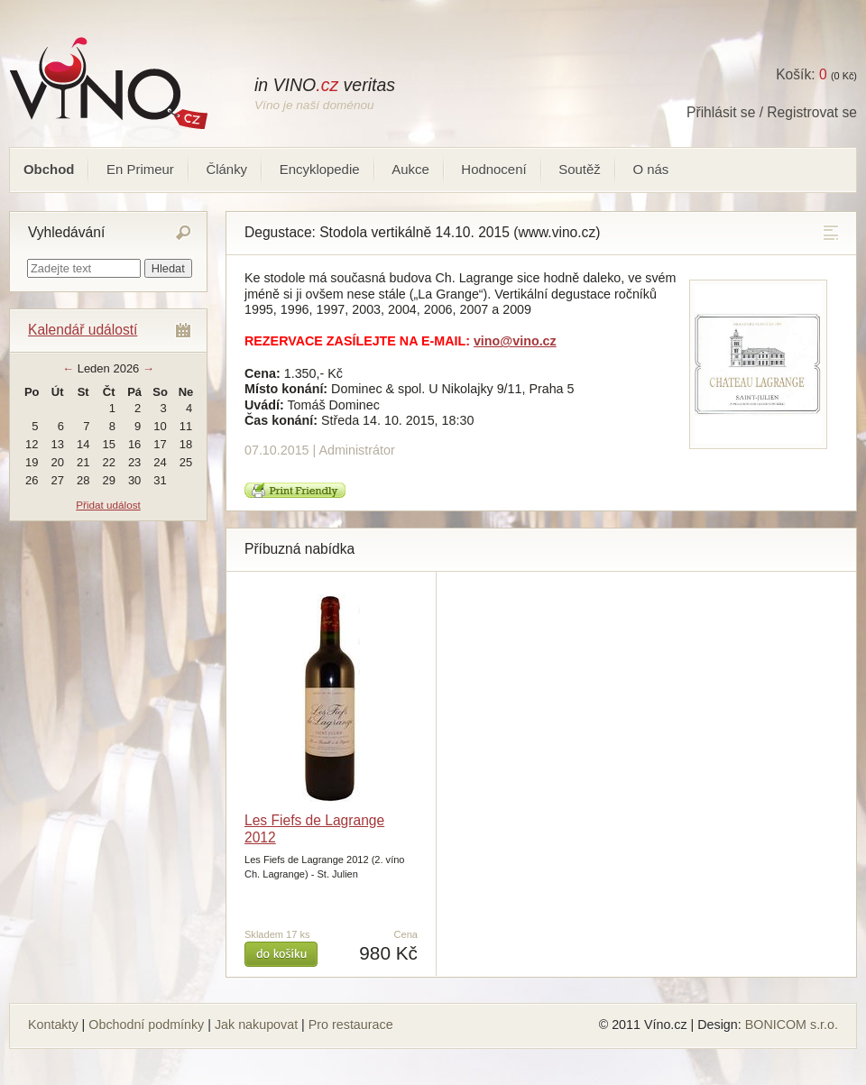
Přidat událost (108, 504)
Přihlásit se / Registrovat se (771, 112)
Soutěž (579, 169)
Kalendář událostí (82, 329)
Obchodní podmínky (146, 1024)
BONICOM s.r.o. (791, 1024)
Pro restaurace (351, 1024)
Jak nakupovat (256, 1024)
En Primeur (140, 169)
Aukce (410, 169)
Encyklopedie (320, 169)
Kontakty (53, 1024)
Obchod (48, 169)
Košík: (801, 74)
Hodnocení (493, 169)
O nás (650, 169)
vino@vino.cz (515, 341)
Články (226, 169)
